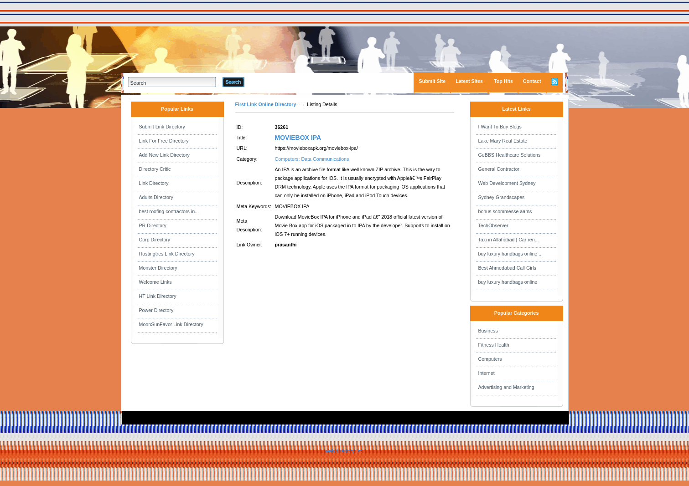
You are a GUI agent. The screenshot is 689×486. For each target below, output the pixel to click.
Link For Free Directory (164, 140)
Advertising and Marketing (506, 387)
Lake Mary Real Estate (503, 140)
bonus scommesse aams (505, 211)
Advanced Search (268, 82)
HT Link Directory (157, 296)
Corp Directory (155, 239)
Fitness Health (493, 345)
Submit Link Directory (162, 126)
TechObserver (493, 225)
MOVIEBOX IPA (298, 137)
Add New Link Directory (164, 155)
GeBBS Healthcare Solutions (509, 155)
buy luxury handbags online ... (510, 253)
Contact (532, 81)
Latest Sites (469, 81)
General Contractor (499, 169)
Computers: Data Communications (312, 159)
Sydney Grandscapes (501, 197)
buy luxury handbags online (508, 282)
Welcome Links (155, 282)
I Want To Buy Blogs (500, 126)
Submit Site (432, 81)
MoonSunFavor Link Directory (171, 324)
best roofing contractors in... (169, 211)
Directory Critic (155, 169)
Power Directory (156, 310)
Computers (490, 359)
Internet (486, 373)
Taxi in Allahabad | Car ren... (508, 239)
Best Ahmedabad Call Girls (507, 268)
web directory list (344, 451)
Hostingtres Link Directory (167, 253)
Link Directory (154, 183)
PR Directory (152, 225)
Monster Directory (158, 268)
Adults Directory (156, 197)
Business (488, 330)
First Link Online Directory (265, 104)
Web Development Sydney (507, 183)
